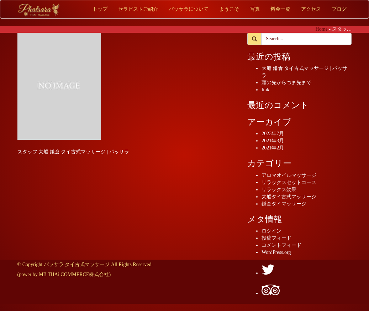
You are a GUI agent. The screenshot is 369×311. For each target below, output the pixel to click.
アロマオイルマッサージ (289, 175)
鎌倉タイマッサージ (284, 204)
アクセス (311, 9)
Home (322, 29)
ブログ (339, 9)
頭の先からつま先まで (286, 82)
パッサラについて (189, 9)
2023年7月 (273, 133)
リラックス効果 (279, 189)
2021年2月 (273, 148)
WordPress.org (276, 252)
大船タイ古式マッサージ (289, 196)
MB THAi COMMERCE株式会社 (74, 274)
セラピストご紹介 (138, 9)
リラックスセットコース (289, 182)
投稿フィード (276, 238)
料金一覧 (280, 9)
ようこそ (229, 9)
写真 (255, 9)
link (265, 89)
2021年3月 (273, 140)
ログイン (271, 231)
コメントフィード (281, 245)
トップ (100, 9)
